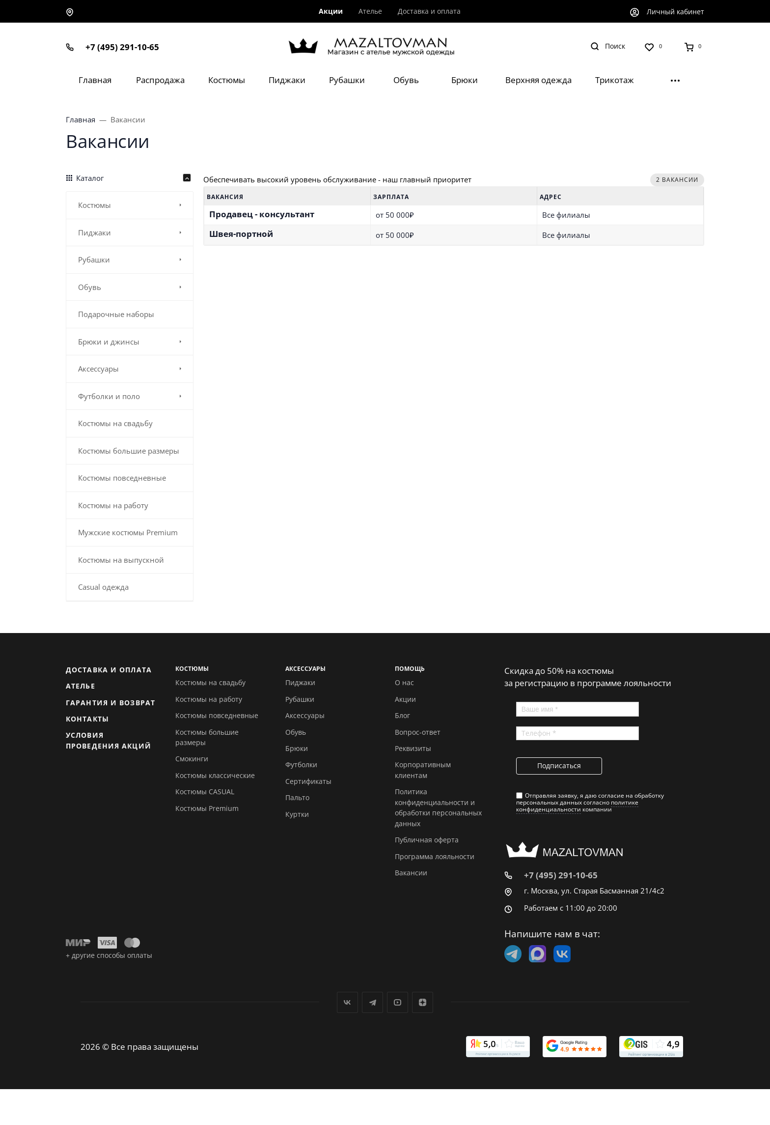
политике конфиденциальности (577, 805)
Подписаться (559, 765)
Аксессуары (305, 715)
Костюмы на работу (208, 699)
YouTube (397, 1002)
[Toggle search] (607, 46)
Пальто (297, 797)
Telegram (372, 1002)
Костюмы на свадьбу (210, 682)
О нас (404, 682)
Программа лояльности (434, 856)
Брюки (296, 748)
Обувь (295, 732)
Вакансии (411, 872)
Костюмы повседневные (216, 715)
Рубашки (299, 699)
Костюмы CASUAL (204, 791)
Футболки (301, 764)
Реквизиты (413, 748)
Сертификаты (308, 781)
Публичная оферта (427, 839)
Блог (402, 715)
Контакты (87, 718)
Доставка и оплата (109, 669)
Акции (405, 699)
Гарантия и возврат (110, 702)
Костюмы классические (215, 775)
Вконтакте (347, 1002)
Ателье (80, 686)
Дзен (422, 1002)
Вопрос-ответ (417, 732)
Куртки (297, 814)
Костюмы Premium (207, 808)
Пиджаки (300, 682)
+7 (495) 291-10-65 (122, 47)
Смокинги (191, 758)
